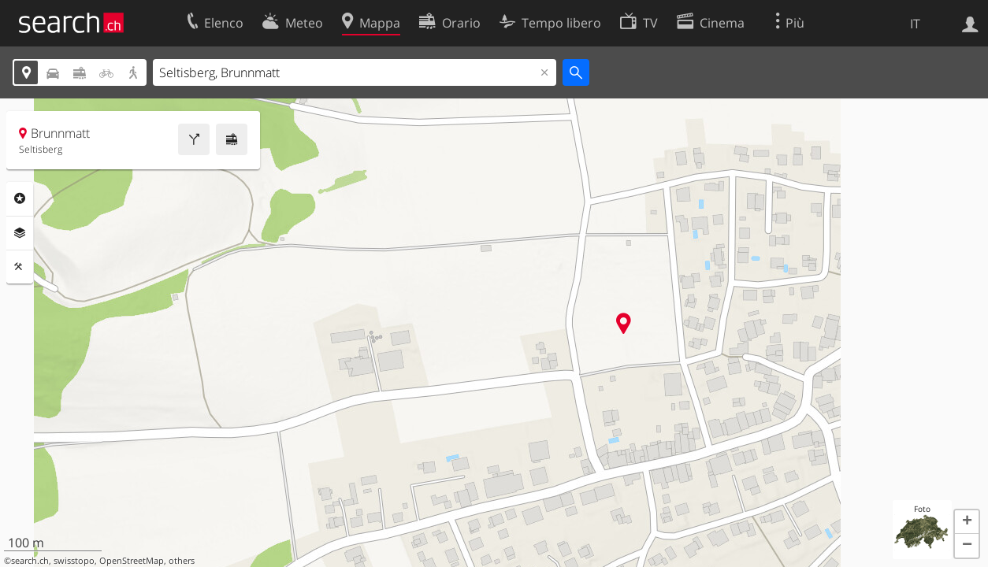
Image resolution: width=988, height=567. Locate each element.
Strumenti (19, 267)
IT (915, 23)
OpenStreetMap (131, 560)
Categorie (19, 198)
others (182, 560)
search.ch (30, 560)
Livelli (19, 233)
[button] (967, 522)
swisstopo (74, 560)
